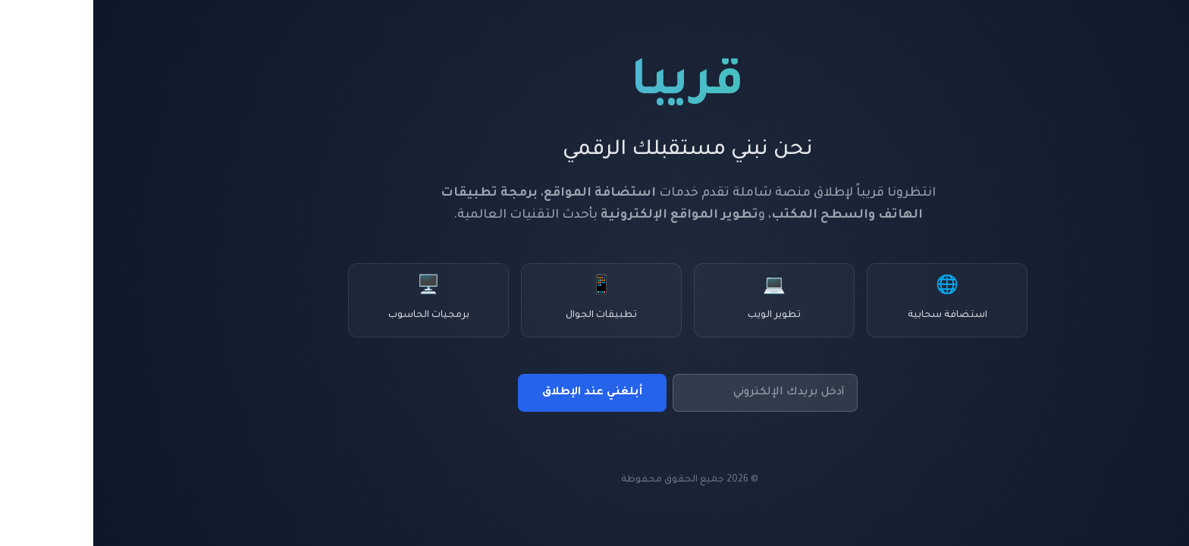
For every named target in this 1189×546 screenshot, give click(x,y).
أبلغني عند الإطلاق (499, 393)
